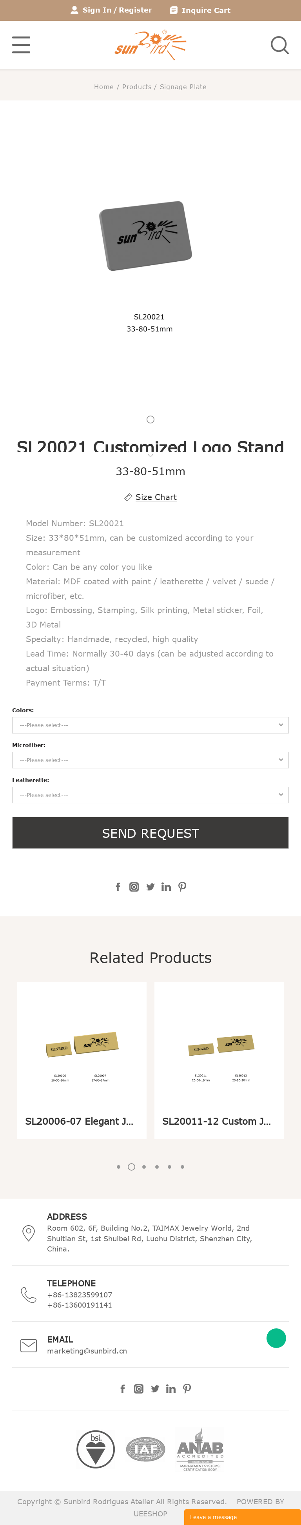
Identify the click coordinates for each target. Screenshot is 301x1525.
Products (137, 86)
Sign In (97, 9)
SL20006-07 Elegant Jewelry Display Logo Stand (136, 1121)
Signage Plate (183, 86)
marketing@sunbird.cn (87, 1350)
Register (135, 9)
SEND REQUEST (150, 832)
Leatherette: (30, 780)
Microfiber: (29, 745)
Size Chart (156, 497)
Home (104, 86)
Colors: (23, 710)
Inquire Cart (206, 10)
